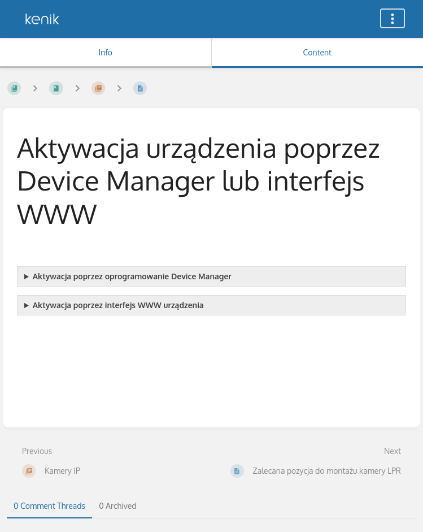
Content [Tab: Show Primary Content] (317, 52)
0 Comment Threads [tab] (49, 506)
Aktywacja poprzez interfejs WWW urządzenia (118, 305)
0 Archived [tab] (117, 506)
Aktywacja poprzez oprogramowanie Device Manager (132, 276)
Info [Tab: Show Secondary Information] (105, 52)
